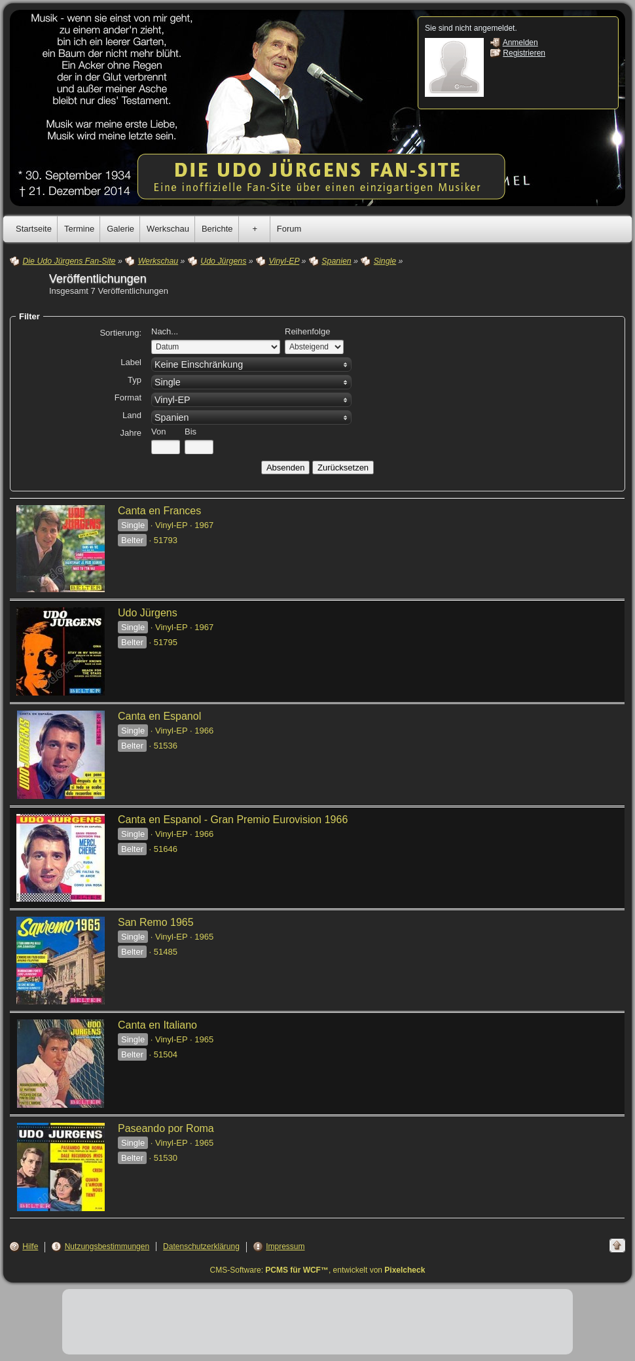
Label (130, 362)
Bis (190, 431)
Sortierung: (120, 333)
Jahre (130, 433)
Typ (134, 380)
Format (128, 397)
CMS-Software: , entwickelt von (318, 1270)
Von (158, 431)
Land (131, 415)
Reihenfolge (307, 331)
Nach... (164, 331)
